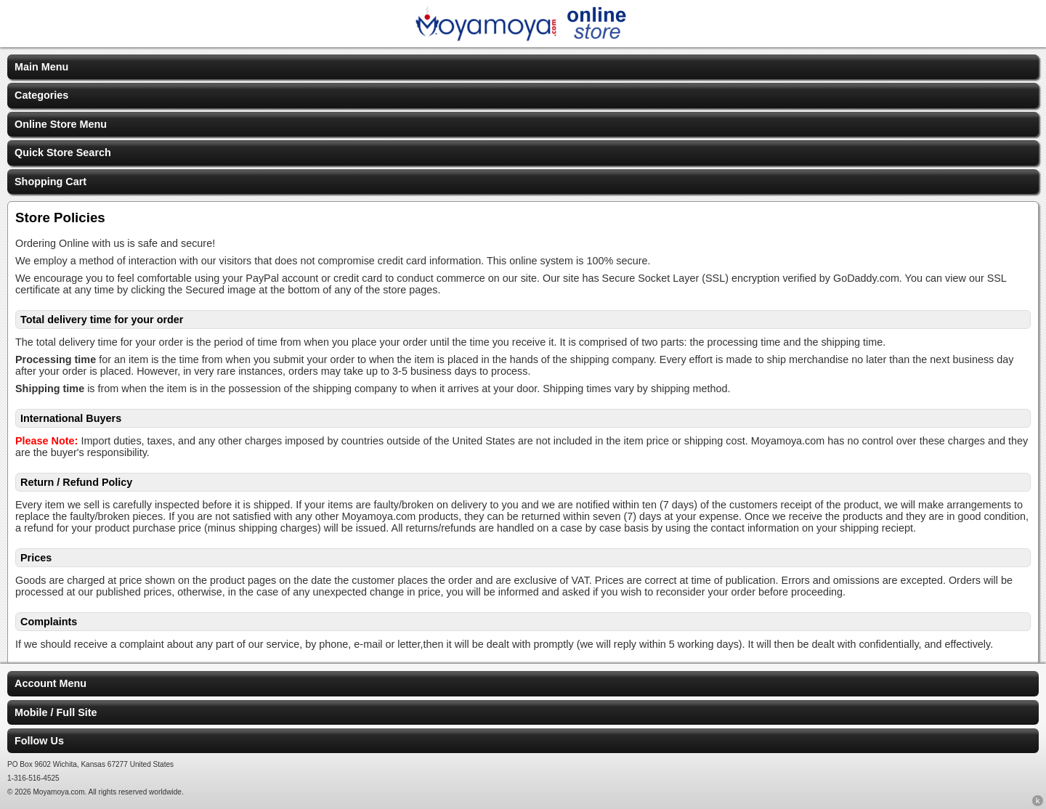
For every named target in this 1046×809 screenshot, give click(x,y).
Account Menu (50, 683)
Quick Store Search (63, 152)
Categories (41, 95)
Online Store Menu (61, 124)
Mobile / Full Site (56, 712)
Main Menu (41, 67)
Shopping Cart (50, 181)
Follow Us (39, 741)
